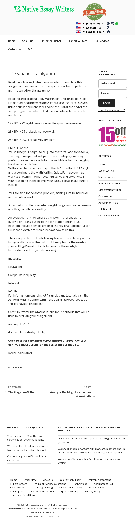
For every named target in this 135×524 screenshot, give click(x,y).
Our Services (101, 40)
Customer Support (51, 40)
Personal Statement (110, 183)
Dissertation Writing (109, 189)
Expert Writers (78, 40)
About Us (27, 40)
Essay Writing (106, 170)
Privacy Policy (92, 491)
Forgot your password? (111, 110)
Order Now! (30, 479)
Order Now (14, 49)
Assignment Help (108, 202)
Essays (18, 367)
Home (11, 40)
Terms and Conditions (22, 495)
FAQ (30, 49)
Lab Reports (105, 209)
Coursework (105, 196)
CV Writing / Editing (109, 215)
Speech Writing (107, 177)
